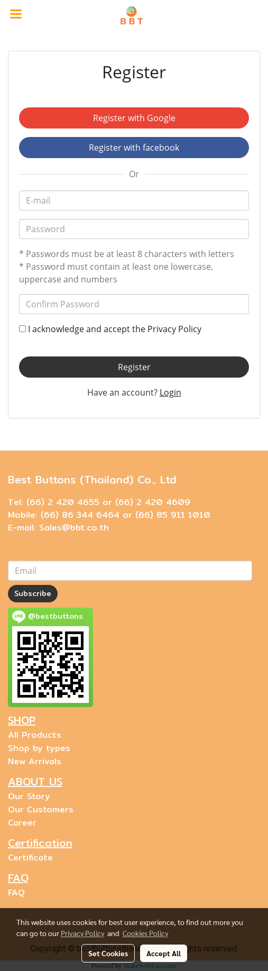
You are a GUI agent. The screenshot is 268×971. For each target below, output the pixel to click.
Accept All (163, 953)
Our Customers (40, 809)
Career (22, 822)
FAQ (16, 892)
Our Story (29, 796)
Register (134, 367)
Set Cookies (108, 953)
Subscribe (32, 593)
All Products (34, 734)
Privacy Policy (174, 329)
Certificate (30, 857)
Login (170, 392)
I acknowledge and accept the (110, 329)
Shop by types (39, 748)
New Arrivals (34, 761)
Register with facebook (134, 147)
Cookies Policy (145, 933)
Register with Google (134, 118)
